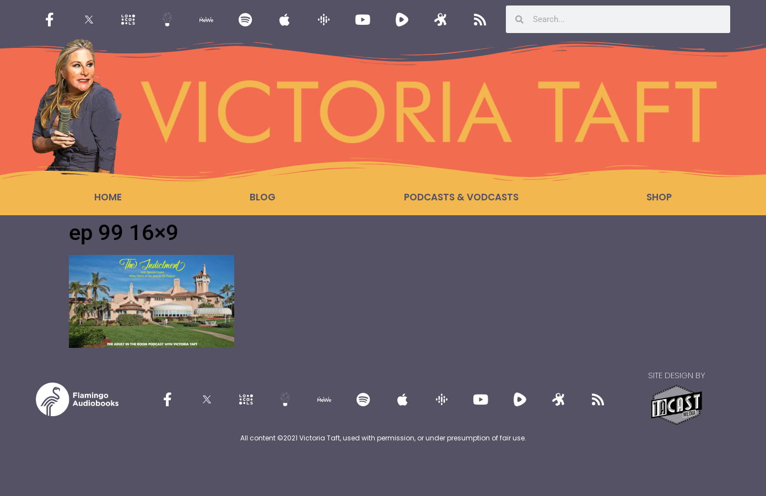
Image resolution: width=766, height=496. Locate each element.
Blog (263, 197)
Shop (659, 197)
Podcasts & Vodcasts (461, 197)
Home (108, 197)
